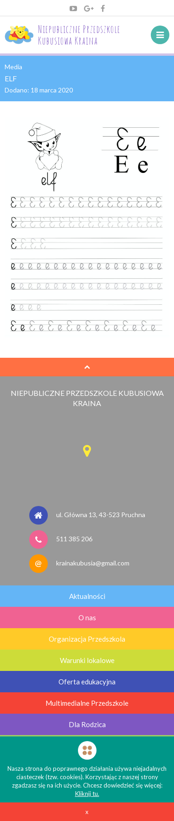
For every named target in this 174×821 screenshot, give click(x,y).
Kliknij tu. (87, 793)
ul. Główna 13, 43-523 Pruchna (100, 515)
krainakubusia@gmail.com (92, 563)
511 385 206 (74, 539)
